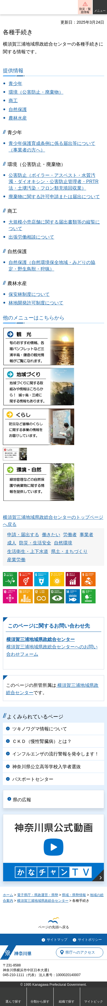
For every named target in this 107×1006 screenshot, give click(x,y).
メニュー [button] (100, 10)
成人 (11, 542)
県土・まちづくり (69, 551)
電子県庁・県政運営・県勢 (37, 895)
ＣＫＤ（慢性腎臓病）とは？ (42, 741)
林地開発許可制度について (36, 302)
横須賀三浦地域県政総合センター (40, 639)
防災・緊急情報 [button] (85, 10)
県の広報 (22, 799)
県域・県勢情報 (74, 895)
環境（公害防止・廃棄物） (36, 92)
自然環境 (63, 542)
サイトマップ (57, 940)
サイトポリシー (90, 940)
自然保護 (18, 109)
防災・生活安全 (35, 542)
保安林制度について (29, 294)
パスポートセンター (32, 779)
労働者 (70, 534)
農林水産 (18, 118)
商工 (13, 100)
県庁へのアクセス (80, 952)
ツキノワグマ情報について (39, 728)
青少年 (15, 83)
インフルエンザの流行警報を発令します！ (55, 753)
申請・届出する (23, 534)
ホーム (8, 895)
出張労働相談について (31, 237)
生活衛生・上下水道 (27, 551)
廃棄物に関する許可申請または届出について (54, 196)
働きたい (51, 534)
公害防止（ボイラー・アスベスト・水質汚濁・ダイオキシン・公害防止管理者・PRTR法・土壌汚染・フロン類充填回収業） (53, 181)
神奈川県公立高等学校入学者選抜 (46, 766)
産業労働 (16, 559)
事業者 (86, 534)
